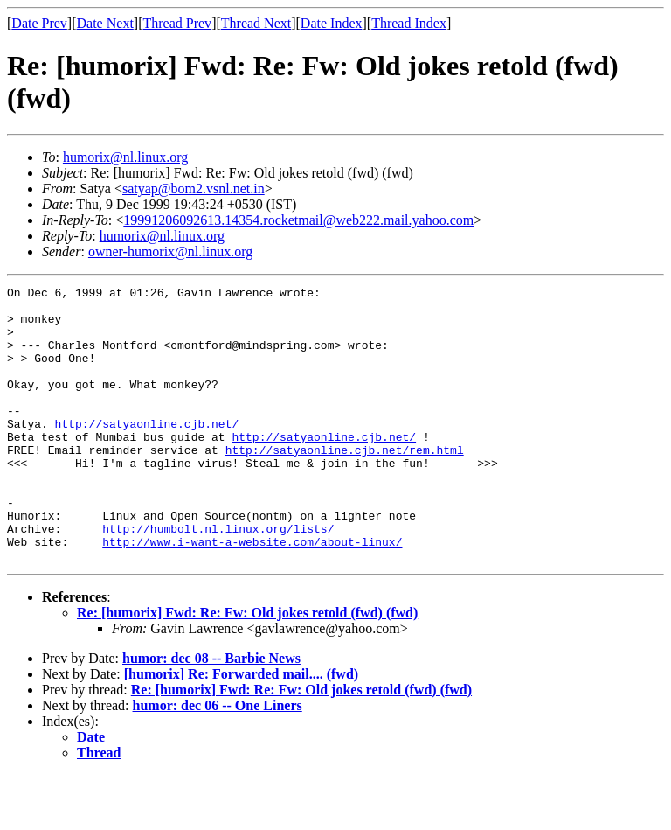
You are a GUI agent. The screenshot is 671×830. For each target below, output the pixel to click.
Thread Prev (176, 23)
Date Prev (39, 23)
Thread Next (256, 23)
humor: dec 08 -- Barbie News (211, 713)
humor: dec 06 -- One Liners (217, 760)
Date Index (332, 23)
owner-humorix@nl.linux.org (170, 251)
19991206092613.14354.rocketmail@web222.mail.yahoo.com (298, 220)
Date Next (105, 23)
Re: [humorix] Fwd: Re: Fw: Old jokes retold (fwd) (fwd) (247, 667)
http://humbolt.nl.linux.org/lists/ (218, 578)
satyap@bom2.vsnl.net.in (193, 188)
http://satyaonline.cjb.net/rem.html (344, 484)
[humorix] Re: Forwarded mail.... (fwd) (241, 729)
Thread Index (408, 23)
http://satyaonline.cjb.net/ (147, 452)
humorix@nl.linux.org (125, 157)
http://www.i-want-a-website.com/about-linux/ (252, 594)
